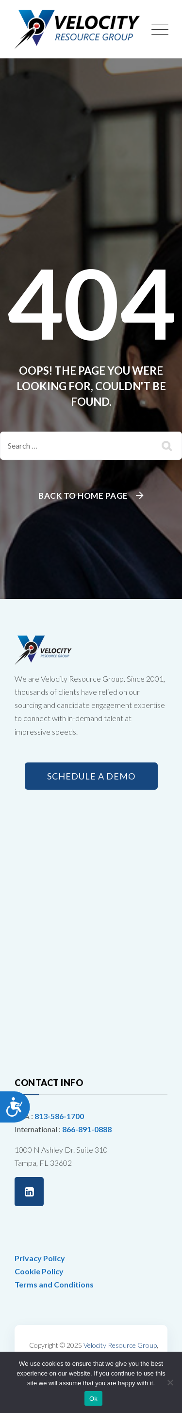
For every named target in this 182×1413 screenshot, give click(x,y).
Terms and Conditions (54, 1284)
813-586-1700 (59, 1116)
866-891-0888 (87, 1129)
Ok (93, 1398)
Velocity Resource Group (120, 1345)
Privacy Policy (40, 1258)
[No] (170, 1382)
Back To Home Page (83, 495)
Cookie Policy (39, 1271)
